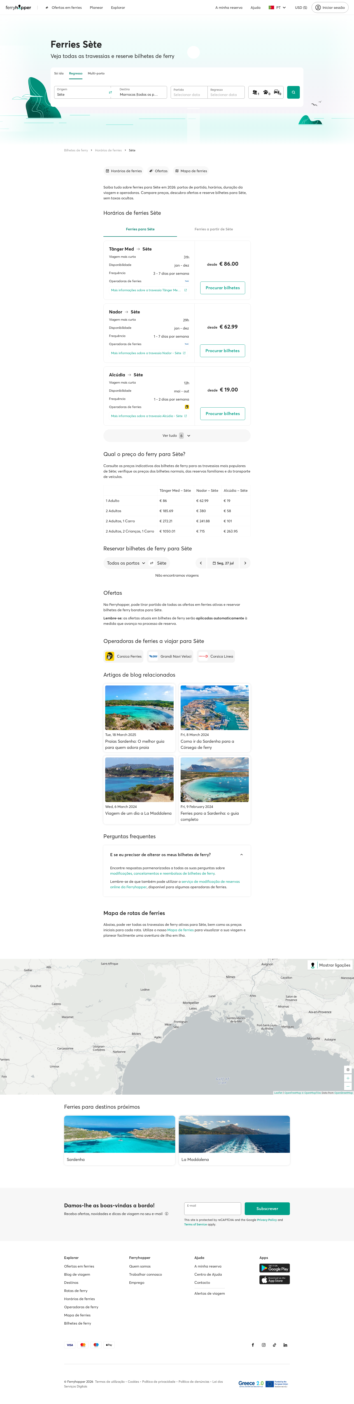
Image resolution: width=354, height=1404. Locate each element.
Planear (96, 7)
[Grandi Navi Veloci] (170, 656)
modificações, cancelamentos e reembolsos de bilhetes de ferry (162, 873)
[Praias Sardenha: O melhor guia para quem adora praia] (139, 718)
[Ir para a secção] (123, 170)
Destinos (71, 1282)
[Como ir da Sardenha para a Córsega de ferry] (215, 718)
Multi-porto (96, 73)
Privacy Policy (267, 1220)
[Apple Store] (274, 1279)
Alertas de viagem (209, 1293)
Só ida (59, 73)
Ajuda (256, 7)
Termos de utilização (110, 1382)
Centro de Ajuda (208, 1274)
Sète (132, 150)
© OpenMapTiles (311, 1092)
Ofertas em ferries (63, 7)
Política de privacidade (158, 1382)
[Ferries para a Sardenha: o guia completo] (215, 790)
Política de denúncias (194, 1382)
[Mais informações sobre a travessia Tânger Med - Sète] (149, 290)
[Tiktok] (274, 1344)
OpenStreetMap (343, 1092)
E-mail (191, 1205)
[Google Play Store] (274, 1268)
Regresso (75, 73)
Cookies (133, 1382)
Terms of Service (195, 1224)
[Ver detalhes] (166, 1214)
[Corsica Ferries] (123, 656)
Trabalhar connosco (145, 1274)
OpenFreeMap (292, 1092)
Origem (62, 89)
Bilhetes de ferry (76, 150)
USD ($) (301, 7)
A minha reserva (228, 7)
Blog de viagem (77, 1274)
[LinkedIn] (285, 1344)
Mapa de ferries (180, 930)
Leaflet (278, 1092)
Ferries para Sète (140, 229)
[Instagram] (263, 1344)
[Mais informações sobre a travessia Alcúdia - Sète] (149, 416)
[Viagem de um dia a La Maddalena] (139, 790)
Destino (125, 89)
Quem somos (140, 1266)
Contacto (202, 1282)
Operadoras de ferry (81, 1307)
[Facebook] (252, 1344)
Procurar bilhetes (223, 287)
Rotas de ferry (75, 1290)
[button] (152, 563)
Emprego (136, 1282)
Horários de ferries (108, 150)
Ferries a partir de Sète (214, 229)
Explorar (118, 7)
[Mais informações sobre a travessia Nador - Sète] (148, 353)
